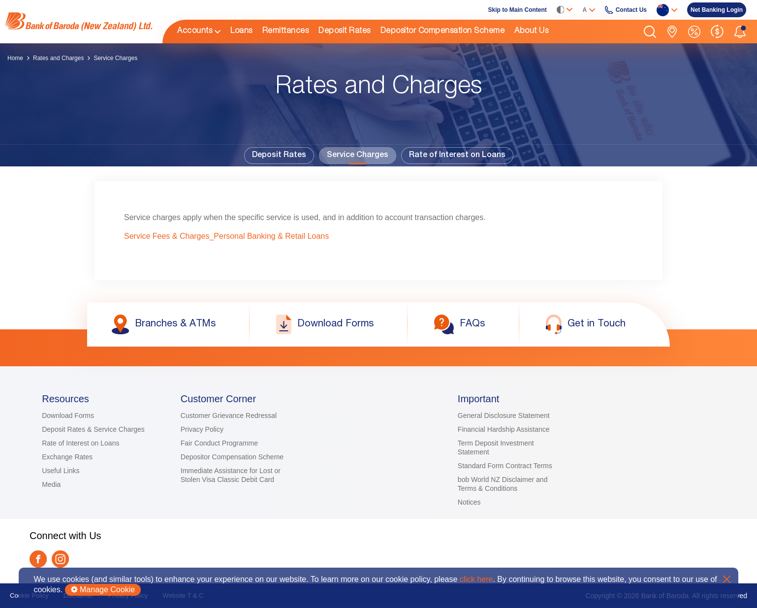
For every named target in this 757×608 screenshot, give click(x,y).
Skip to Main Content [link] (517, 9)
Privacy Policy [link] (202, 429)
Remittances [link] (285, 31)
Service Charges (357, 156)
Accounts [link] (194, 31)
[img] (79, 21)
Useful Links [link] (60, 471)
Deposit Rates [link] (344, 31)
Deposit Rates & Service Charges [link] (93, 429)
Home (15, 58)
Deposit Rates (279, 156)
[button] (650, 32)
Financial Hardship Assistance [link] (504, 429)
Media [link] (51, 484)
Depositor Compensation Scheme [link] (442, 31)
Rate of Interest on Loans (457, 156)
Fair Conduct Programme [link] (219, 443)
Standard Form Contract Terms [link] (505, 466)
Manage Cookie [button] (103, 589)
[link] (79, 21)
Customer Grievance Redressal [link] (229, 415)
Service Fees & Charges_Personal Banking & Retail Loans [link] (226, 236)
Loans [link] (241, 31)
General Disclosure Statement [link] (504, 415)
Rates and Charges (58, 58)
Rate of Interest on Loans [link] (80, 443)
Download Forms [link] (68, 415)
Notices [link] (469, 502)
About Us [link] (531, 31)
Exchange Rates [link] (67, 457)
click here (476, 579)
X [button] (727, 579)
